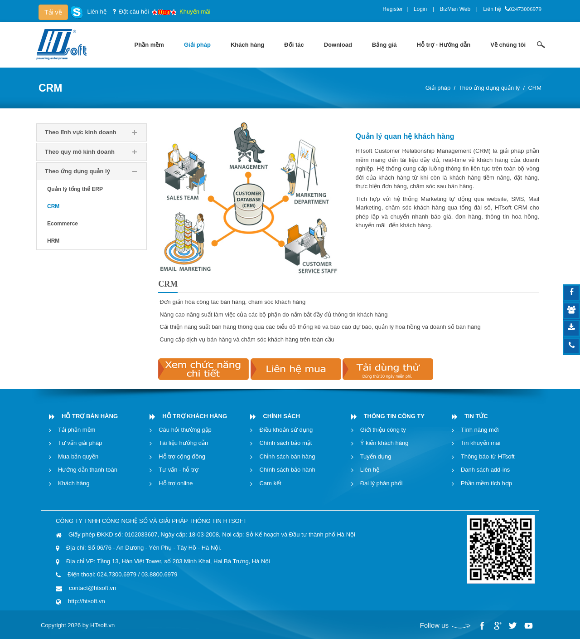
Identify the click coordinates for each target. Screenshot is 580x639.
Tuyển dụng (376, 456)
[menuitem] (149, 45)
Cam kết (270, 483)
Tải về (53, 12)
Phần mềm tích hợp (486, 483)
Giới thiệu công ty (383, 429)
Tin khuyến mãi (480, 442)
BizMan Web (455, 9)
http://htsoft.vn (86, 601)
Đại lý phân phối (381, 483)
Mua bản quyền (78, 456)
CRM (534, 87)
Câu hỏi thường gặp (185, 429)
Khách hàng (73, 483)
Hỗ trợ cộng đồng (182, 456)
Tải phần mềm (76, 429)
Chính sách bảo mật (285, 442)
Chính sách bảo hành (287, 469)
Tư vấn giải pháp (80, 442)
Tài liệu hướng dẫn (183, 442)
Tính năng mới (480, 429)
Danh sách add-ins (485, 469)
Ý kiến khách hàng (384, 442)
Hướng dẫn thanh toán (87, 469)
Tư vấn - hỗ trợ (178, 469)
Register (392, 9)
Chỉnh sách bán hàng (287, 456)
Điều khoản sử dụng (286, 429)
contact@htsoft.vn (92, 588)
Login (420, 9)
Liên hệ (492, 9)
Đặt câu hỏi (134, 11)
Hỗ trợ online (176, 483)
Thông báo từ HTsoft (488, 456)
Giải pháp (437, 87)
